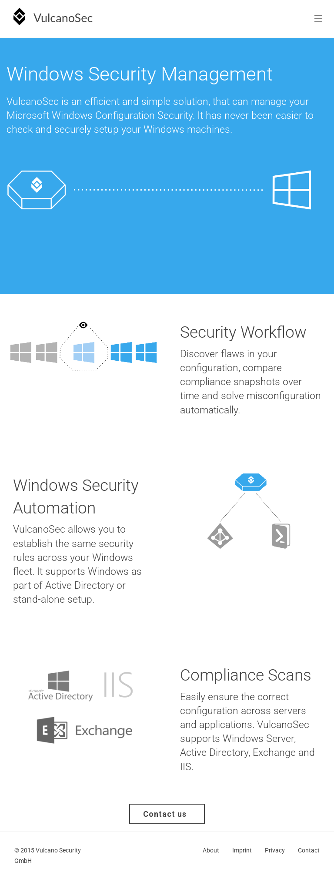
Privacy (275, 850)
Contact (309, 850)
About (211, 850)
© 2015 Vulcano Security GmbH (47, 855)
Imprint (242, 850)
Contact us (172, 814)
